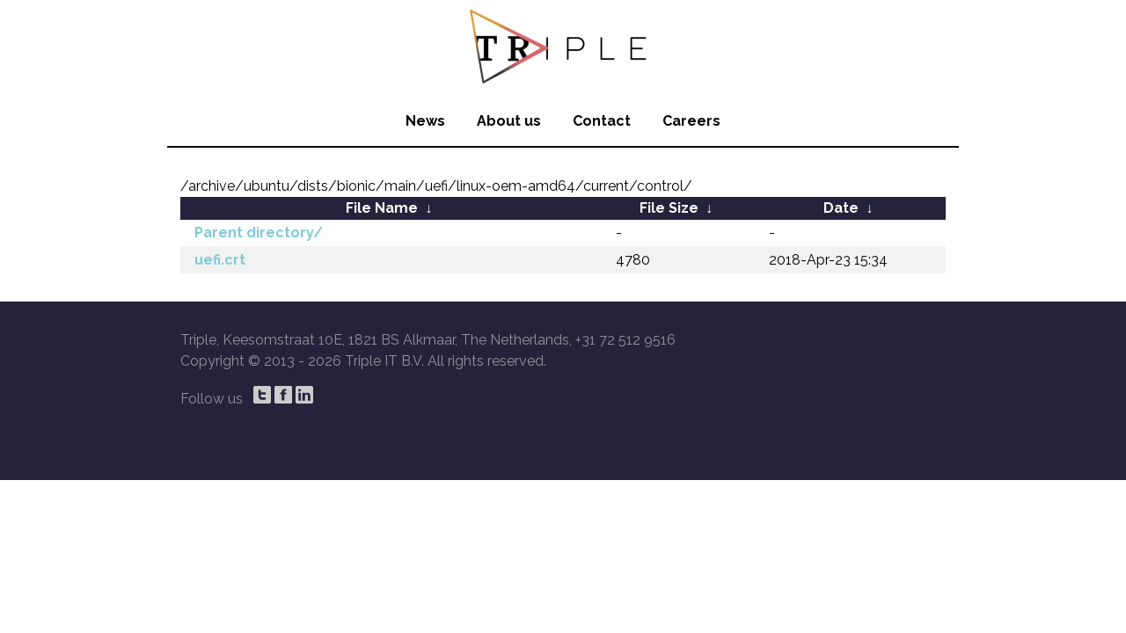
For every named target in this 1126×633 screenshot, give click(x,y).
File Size (669, 208)
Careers (691, 121)
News (425, 121)
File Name (382, 208)
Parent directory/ (258, 232)
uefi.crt (219, 259)
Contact (602, 121)
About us (509, 121)
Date (841, 208)
